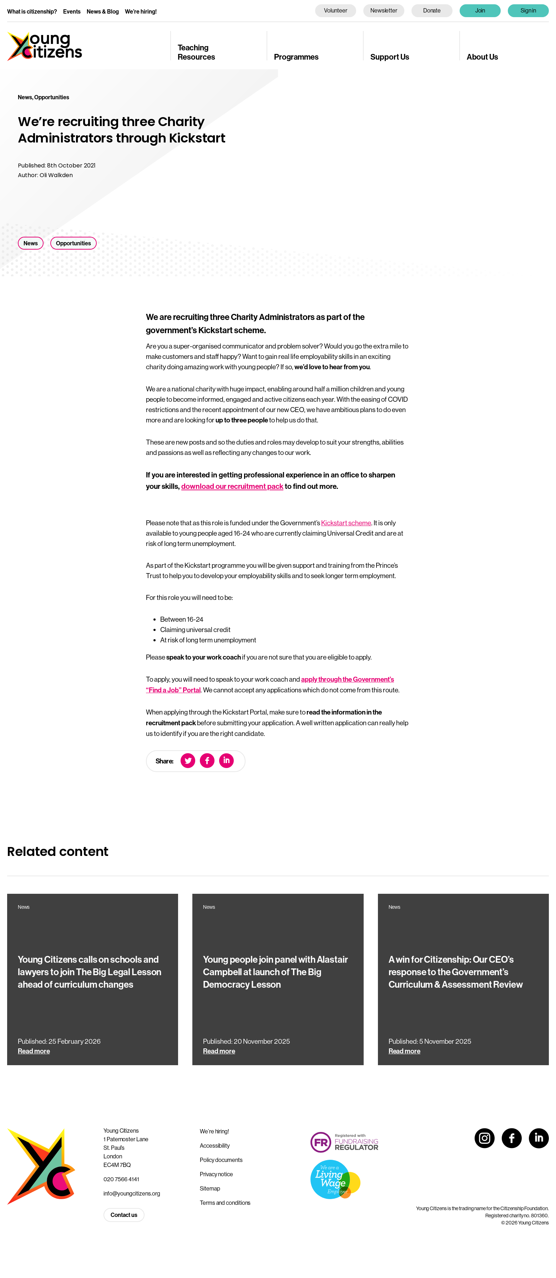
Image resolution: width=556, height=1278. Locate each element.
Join (480, 10)
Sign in (528, 10)
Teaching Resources (196, 52)
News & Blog (103, 11)
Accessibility (215, 1145)
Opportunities (73, 243)
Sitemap (210, 1188)
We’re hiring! (141, 11)
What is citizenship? (32, 11)
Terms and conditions (225, 1202)
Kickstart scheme (346, 522)
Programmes (296, 57)
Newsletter (383, 10)
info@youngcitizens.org (131, 1193)
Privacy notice (216, 1174)
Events (72, 11)
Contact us (124, 1215)
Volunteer (335, 10)
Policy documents (221, 1159)
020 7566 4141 (121, 1179)
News (31, 243)
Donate (432, 10)
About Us (482, 57)
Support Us (389, 57)
